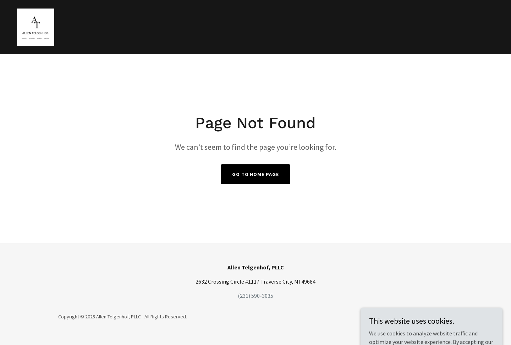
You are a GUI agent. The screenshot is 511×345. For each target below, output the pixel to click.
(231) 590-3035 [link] (255, 295)
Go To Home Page (255, 174)
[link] (35, 26)
